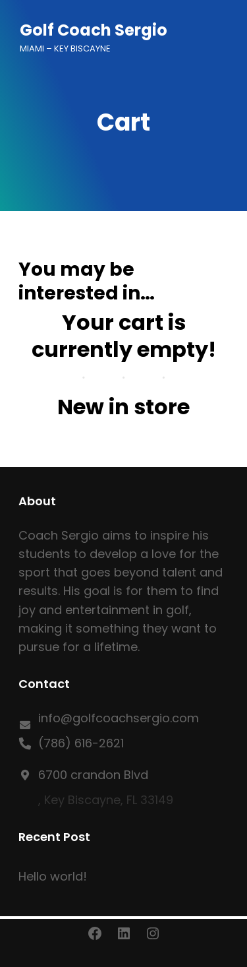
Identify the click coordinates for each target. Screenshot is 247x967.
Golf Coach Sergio (93, 30)
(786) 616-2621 (81, 743)
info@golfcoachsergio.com (118, 718)
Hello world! (52, 876)
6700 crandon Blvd (93, 774)
